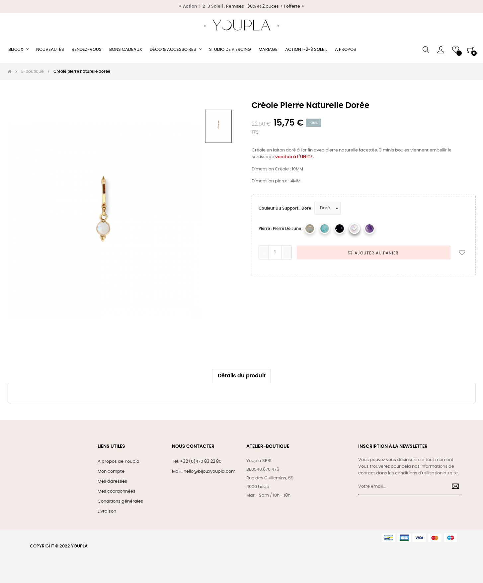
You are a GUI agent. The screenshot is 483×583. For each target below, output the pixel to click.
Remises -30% (241, 6)
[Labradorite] (309, 228)
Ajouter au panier (373, 253)
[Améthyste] (369, 228)
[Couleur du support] (327, 208)
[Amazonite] (324, 228)
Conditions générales (120, 501)
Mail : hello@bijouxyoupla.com (203, 471)
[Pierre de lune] (354, 228)
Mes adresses (112, 481)
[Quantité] (275, 252)
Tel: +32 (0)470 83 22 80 (196, 461)
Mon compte (111, 471)
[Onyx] (339, 228)
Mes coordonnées (116, 491)
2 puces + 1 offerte (281, 6)
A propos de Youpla (118, 461)
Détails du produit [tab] (242, 375)
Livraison (107, 511)
